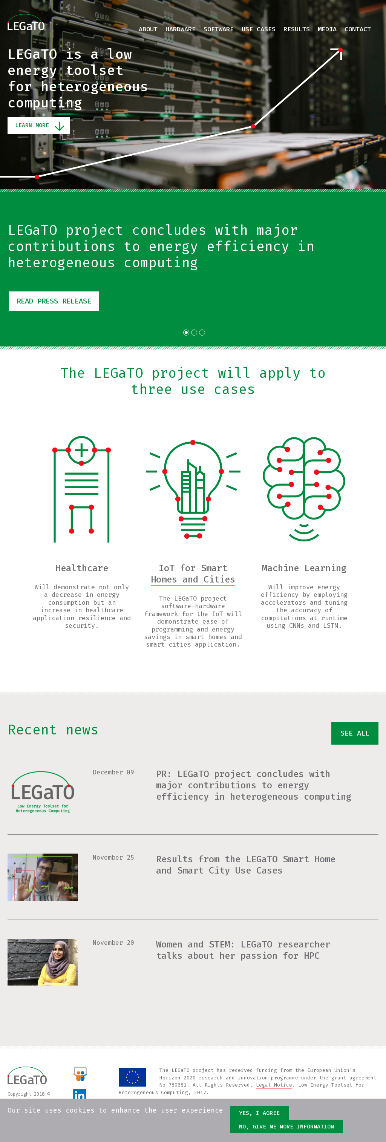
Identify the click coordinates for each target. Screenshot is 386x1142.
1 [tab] (186, 333)
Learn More (32, 125)
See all (353, 733)
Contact (358, 29)
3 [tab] (202, 333)
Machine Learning (304, 568)
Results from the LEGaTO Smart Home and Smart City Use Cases (245, 865)
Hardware (180, 29)
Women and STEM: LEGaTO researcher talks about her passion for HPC (243, 950)
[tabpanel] (193, 267)
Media (327, 29)
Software (219, 29)
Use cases (259, 29)
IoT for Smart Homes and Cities (193, 574)
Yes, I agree (259, 1113)
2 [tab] (194, 333)
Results (296, 29)
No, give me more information (286, 1126)
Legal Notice (274, 1085)
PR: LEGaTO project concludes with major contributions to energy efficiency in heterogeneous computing (253, 785)
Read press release (57, 301)
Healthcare (81, 568)
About (148, 29)
